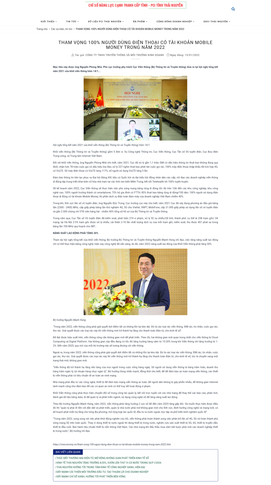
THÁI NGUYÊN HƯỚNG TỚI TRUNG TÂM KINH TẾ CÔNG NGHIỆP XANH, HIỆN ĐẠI (100, 467)
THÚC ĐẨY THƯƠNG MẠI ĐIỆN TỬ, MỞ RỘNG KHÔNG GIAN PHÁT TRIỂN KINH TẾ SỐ (102, 458)
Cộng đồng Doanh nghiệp (175, 21)
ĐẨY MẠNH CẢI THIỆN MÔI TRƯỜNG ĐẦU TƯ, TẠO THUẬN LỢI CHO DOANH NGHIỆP (102, 471)
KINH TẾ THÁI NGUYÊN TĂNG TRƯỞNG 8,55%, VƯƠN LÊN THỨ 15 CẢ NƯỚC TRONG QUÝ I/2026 (108, 462)
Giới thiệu (49, 21)
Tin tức (72, 21)
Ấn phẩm (140, 21)
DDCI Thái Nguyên (217, 21)
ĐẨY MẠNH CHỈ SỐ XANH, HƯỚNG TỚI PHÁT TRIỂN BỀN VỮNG (90, 476)
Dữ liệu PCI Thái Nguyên (106, 21)
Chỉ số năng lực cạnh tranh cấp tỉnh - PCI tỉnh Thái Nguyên (135, 5)
